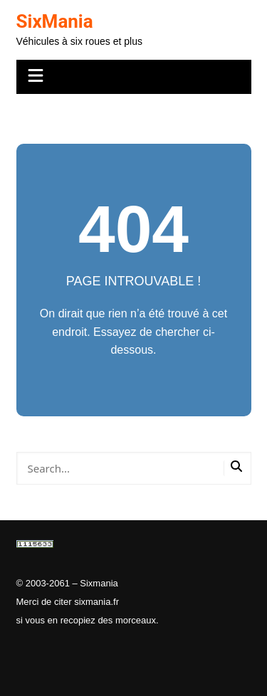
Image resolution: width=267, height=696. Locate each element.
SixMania (54, 21)
